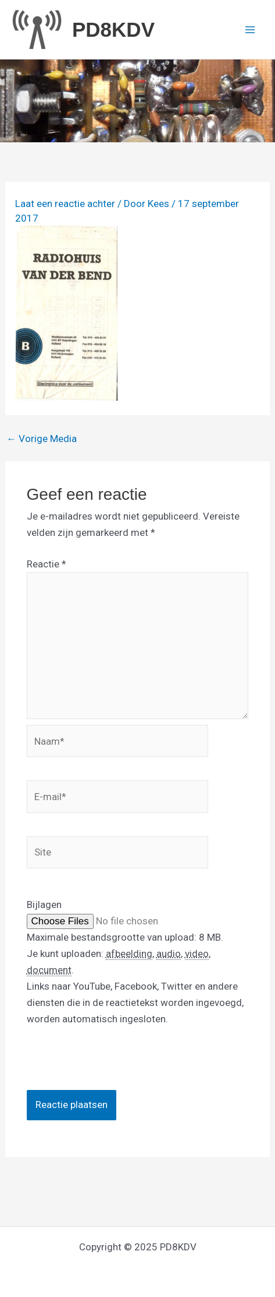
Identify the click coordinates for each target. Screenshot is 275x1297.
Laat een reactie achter (65, 203)
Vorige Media (41, 439)
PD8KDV (113, 29)
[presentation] (115, 1067)
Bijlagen (44, 904)
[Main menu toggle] (250, 29)
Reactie (46, 564)
